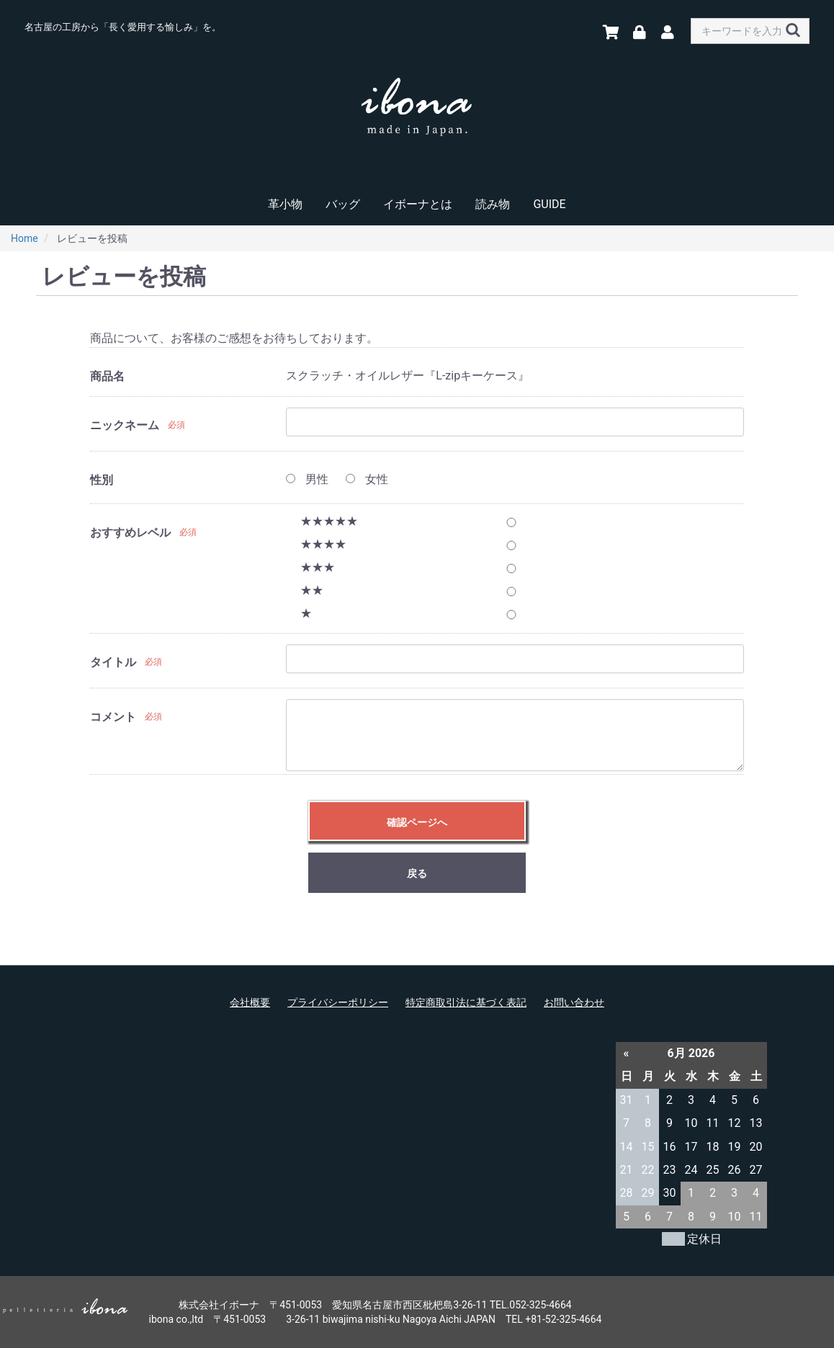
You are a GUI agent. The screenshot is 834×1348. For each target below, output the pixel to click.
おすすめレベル (130, 532)
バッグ (343, 204)
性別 (101, 480)
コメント (113, 717)
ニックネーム (124, 425)
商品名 (107, 376)
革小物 (285, 204)
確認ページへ (417, 822)
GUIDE (549, 204)
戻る (417, 873)
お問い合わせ (574, 1002)
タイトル (113, 662)
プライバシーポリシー (337, 1002)
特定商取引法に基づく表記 (465, 1002)
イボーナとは (417, 204)
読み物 (492, 204)
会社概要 (250, 1002)
